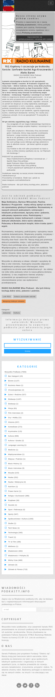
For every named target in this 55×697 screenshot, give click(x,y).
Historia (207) (13, 422)
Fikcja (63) (12, 408)
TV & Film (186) (14, 542)
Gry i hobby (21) (15, 417)
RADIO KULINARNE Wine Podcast (26, 198)
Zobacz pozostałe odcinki (24, 296)
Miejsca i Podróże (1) (16, 459)
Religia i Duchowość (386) (18, 496)
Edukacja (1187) (14, 399)
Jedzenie (6, 313)
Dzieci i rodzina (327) (17, 394)
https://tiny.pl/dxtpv (20, 161)
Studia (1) (12, 523)
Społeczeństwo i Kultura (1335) (21, 519)
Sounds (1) (12, 505)
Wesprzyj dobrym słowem (14, 301)
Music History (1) (15, 463)
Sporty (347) (13, 514)
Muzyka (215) (13, 473)
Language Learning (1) (17, 445)
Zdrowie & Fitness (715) (18, 569)
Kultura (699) (13, 436)
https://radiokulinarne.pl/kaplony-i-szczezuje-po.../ (27, 159)
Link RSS (7, 296)
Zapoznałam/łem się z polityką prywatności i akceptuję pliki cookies (35, 38)
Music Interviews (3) (16, 468)
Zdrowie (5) (12, 565)
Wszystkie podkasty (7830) (15, 372)
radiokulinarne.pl (9, 176)
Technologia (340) (15, 532)
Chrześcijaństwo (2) (16, 390)
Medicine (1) (13, 450)
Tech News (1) (14, 528)
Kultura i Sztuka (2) (16, 440)
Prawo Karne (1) (14, 491)
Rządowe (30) (13, 500)
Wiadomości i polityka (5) (18, 556)
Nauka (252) (13, 477)
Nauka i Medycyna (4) (17, 482)
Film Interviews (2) (15, 413)
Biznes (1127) (13, 381)
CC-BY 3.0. (23, 638)
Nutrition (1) (13, 486)
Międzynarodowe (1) (16, 454)
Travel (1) (12, 537)
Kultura (17, 313)
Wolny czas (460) (15, 560)
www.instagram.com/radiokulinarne (16, 180)
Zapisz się (44, 609)
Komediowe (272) (15, 427)
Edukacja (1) (13, 404)
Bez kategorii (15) (15, 376)
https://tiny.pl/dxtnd (27, 163)
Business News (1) (15, 385)
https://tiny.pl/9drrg (28, 165)
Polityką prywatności (26, 25)
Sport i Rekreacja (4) (16, 509)
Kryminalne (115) (15, 431)
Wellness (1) (13, 546)
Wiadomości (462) (15, 551)
